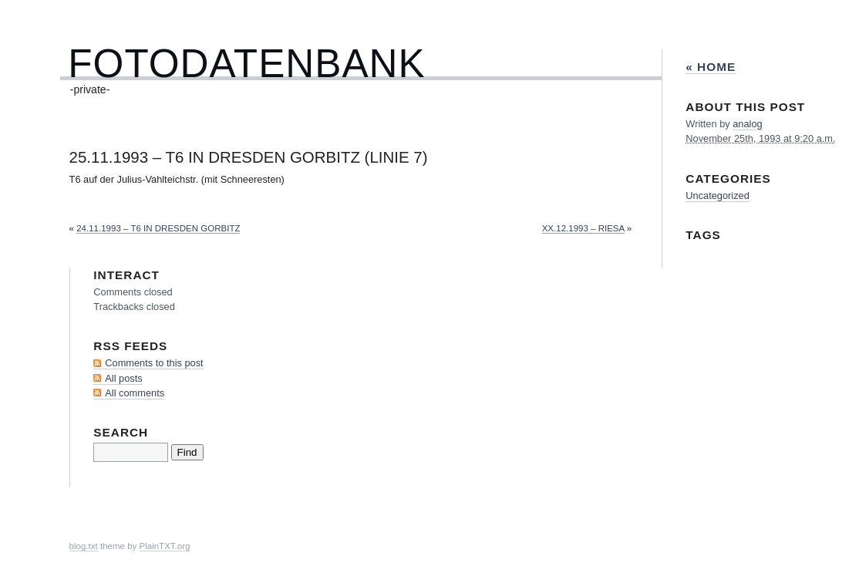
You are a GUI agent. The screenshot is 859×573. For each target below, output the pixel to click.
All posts (123, 378)
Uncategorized (718, 195)
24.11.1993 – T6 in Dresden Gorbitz (158, 228)
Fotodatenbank (246, 64)
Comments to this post (154, 363)
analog (747, 124)
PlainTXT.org (165, 546)
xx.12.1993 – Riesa (583, 228)
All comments (134, 393)
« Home (711, 66)
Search (120, 432)
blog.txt (83, 546)
